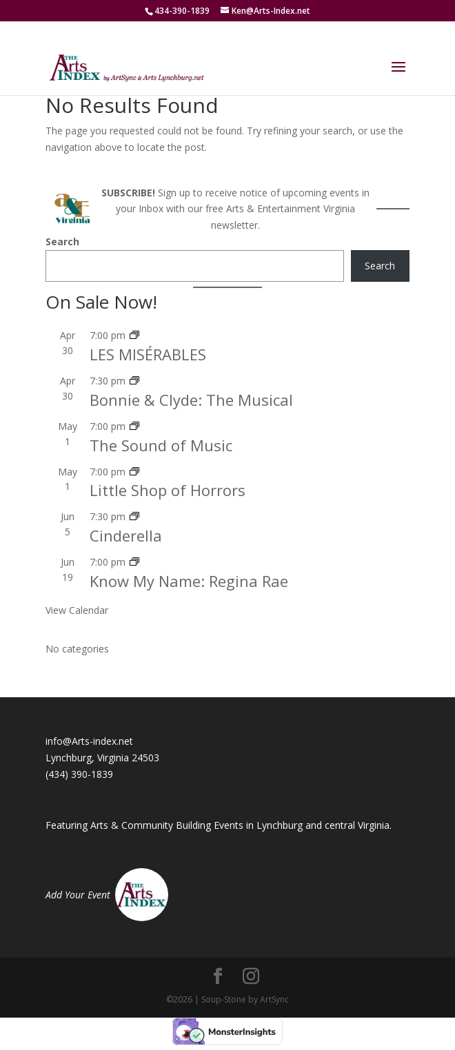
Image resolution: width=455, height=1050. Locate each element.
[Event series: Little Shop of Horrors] (134, 471)
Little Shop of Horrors (167, 490)
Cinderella (126, 535)
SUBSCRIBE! (128, 192)
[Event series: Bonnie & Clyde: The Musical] (134, 380)
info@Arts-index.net (89, 741)
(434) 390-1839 (79, 774)
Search (62, 241)
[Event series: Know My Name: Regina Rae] (134, 561)
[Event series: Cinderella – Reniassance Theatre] (134, 516)
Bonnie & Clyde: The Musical (191, 399)
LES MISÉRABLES (148, 354)
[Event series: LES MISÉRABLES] (134, 335)
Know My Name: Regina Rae (189, 580)
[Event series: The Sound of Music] (134, 426)
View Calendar (77, 610)
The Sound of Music (161, 445)
